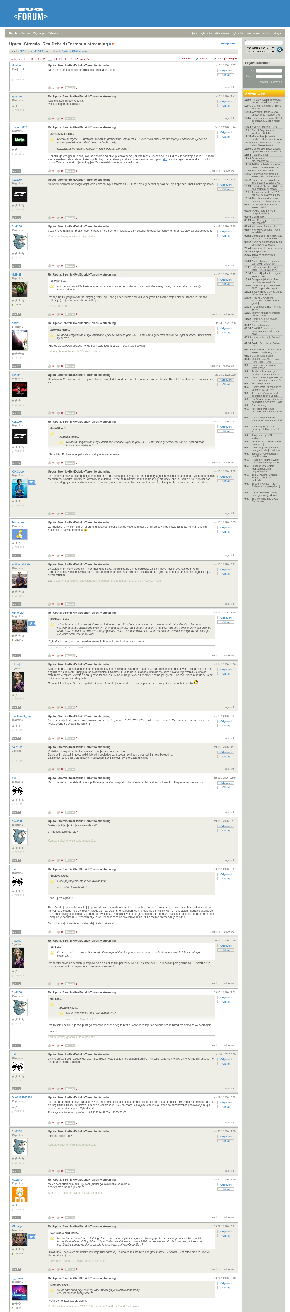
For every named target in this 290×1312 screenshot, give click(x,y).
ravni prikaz (205, 58)
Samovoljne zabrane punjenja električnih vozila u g (267, 429)
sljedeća (84, 59)
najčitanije (237, 33)
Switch (16, 375)
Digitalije (39, 33)
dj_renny (18, 1278)
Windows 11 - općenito (264, 226)
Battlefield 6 (258, 216)
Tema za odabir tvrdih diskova (264, 256)
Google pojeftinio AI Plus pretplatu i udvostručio (265, 280)
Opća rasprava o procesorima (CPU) (262, 159)
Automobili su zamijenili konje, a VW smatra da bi (266, 175)
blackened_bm (21, 716)
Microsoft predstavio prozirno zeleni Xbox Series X (267, 411)
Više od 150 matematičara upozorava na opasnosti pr (266, 150)
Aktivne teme (255, 93)
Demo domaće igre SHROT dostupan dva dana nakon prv (267, 121)
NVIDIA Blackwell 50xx (264, 127)
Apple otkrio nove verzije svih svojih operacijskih (265, 262)
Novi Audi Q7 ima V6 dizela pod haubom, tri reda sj (267, 187)
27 (50, 59)
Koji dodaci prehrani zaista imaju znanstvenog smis (266, 351)
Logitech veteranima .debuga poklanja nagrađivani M (263, 469)
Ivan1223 (18, 747)
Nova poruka (228, 43)
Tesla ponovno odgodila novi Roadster (265, 455)
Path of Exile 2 (260, 154)
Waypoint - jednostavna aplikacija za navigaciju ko (266, 113)
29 (60, 59)
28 (55, 59)
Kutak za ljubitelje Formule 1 (266, 338)
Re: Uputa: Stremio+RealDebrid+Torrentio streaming (82, 96)
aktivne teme (222, 33)
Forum (25, 33)
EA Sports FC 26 (261, 251)
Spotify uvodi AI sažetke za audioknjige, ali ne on (266, 388)
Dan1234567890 (22, 1097)
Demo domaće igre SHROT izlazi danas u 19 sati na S (267, 379)
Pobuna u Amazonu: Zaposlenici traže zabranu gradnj (266, 300)
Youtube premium (261, 383)
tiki (14, 778)
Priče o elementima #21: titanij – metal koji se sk (265, 268)
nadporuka (228, 170)
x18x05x (17, 179)
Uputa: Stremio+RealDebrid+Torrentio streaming (79, 65)
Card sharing (259, 405)
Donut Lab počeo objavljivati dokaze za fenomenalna (267, 237)
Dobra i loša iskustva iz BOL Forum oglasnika (267, 320)
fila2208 (17, 226)
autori (266, 33)
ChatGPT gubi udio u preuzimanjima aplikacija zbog (265, 331)
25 (39, 59)
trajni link (229, 87)
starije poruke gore (227, 58)
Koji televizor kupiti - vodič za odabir (266, 231)
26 (45, 59)
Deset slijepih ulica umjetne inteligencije (267, 274)
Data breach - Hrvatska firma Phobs (264, 366)
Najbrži (17, 274)
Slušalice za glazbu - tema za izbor (266, 107)
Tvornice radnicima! (262, 170)
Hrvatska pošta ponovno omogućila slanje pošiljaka (266, 449)
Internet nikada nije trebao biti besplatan (266, 314)
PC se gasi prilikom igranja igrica (266, 308)
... (35, 59)
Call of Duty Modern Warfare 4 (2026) (263, 131)
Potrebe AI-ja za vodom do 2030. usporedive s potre (266, 287)
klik (165, 159)
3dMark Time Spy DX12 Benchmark (265, 500)
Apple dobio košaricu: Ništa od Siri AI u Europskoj (267, 243)
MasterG (17, 1179)
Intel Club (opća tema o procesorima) (265, 221)
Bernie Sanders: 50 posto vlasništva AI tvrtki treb (266, 144)
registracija (206, 33)
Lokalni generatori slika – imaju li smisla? (265, 206)
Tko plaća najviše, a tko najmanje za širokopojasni (266, 199)
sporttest (18, 96)
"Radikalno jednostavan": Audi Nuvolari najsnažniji (265, 461)
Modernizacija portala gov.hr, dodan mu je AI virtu (267, 137)
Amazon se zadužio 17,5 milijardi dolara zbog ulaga (266, 193)
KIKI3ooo (18, 471)
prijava (193, 33)
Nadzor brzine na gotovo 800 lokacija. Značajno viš (266, 181)
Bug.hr (13, 33)
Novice (17, 65)
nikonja (17, 664)
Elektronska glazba (262, 355)
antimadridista (21, 564)
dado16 (17, 323)
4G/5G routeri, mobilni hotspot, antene (264, 212)
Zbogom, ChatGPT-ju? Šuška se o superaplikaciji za (266, 486)
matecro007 (20, 127)
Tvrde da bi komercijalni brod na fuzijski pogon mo (266, 372)
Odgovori (226, 70)
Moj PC (16, 171)
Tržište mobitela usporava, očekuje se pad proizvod (266, 165)
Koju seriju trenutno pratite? (267, 248)
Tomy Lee (18, 522)
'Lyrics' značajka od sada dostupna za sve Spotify (265, 394)
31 (71, 59)
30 (66, 59)
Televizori (54, 33)
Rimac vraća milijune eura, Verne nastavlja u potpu (266, 101)
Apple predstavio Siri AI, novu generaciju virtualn (265, 494)
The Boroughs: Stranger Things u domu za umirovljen (265, 477)
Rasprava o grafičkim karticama (263, 436)
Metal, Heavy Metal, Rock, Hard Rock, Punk (266, 360)
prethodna (15, 59)
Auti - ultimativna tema (264, 325)
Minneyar (18, 612)
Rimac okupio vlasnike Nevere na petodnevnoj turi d (267, 420)
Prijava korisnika (257, 63)
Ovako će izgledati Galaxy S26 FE (266, 344)
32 (76, 59)
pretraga (276, 33)
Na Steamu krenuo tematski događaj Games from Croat (267, 400)
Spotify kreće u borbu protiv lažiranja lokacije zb (267, 293)
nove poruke (253, 33)
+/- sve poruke (185, 58)
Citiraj (226, 75)
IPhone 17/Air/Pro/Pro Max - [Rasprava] (267, 443)
